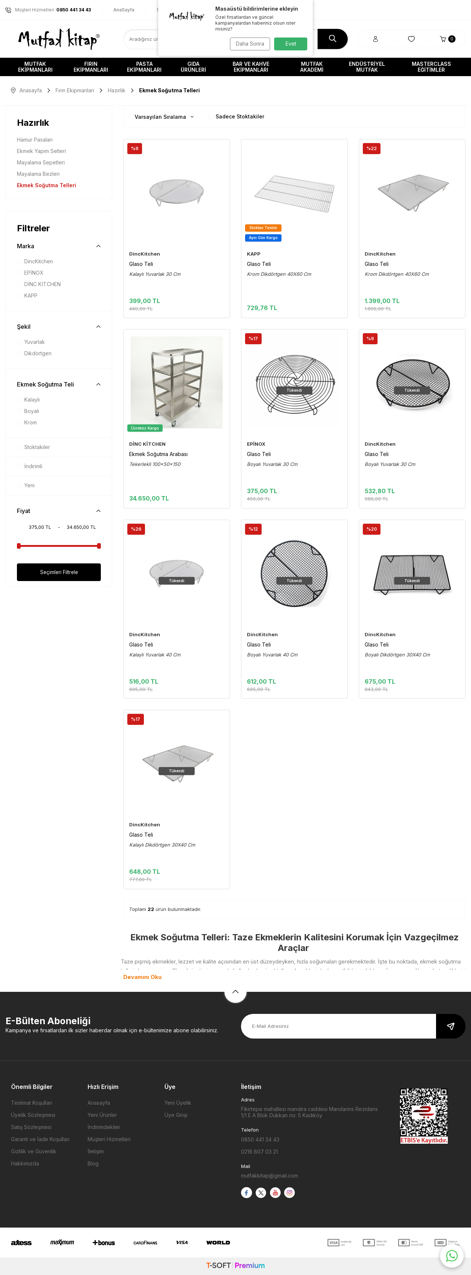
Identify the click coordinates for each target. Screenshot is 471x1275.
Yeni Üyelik (177, 1103)
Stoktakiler (33, 447)
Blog (93, 1163)
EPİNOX (30, 273)
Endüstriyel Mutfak (367, 67)
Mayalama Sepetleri (41, 162)
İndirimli (29, 466)
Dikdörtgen (34, 353)
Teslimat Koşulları (31, 1103)
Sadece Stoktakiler (236, 116)
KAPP (27, 295)
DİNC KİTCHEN (39, 284)
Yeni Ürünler (102, 1115)
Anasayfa (26, 90)
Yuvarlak (31, 342)
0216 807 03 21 (259, 1151)
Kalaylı (28, 399)
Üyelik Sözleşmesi (33, 1115)
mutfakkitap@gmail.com (269, 1175)
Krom (27, 422)
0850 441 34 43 (260, 1139)
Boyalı (28, 411)
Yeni (26, 485)
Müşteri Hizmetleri (109, 1139)
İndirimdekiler (104, 1127)
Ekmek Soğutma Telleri (46, 185)
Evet (291, 43)
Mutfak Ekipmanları (35, 67)
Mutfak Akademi (311, 67)
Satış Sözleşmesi (31, 1127)
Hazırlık (116, 90)
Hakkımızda (25, 1163)
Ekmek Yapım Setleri (41, 151)
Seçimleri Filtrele (59, 572)
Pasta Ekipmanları (144, 67)
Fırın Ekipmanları (91, 67)
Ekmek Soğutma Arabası (158, 454)
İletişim (96, 1151)
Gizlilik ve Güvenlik (33, 1151)
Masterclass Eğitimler (431, 67)
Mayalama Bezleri (38, 174)
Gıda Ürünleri (193, 67)
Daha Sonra (248, 43)
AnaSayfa (123, 10)
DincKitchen (35, 261)
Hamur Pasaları (35, 139)
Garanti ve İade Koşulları (40, 1139)
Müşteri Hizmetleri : (48, 10)
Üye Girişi (175, 1115)
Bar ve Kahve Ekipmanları (251, 67)
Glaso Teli (141, 264)
